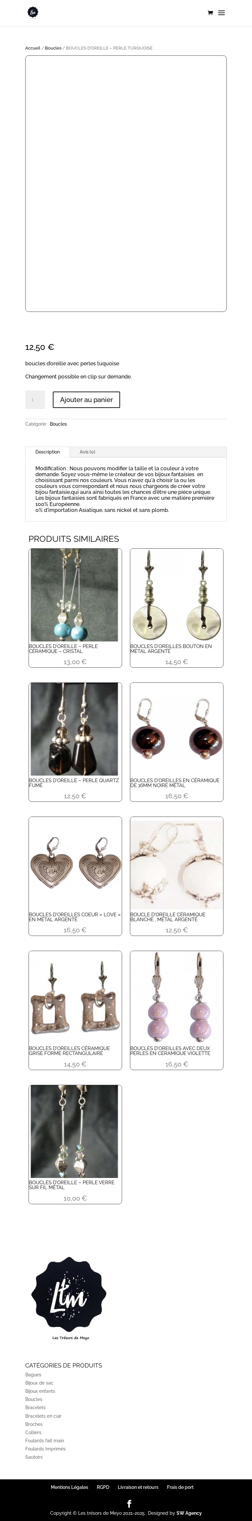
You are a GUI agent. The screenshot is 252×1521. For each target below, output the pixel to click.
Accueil (32, 48)
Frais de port (180, 1487)
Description (47, 452)
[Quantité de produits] (35, 400)
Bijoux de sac (39, 1383)
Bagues (33, 1374)
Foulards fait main (44, 1440)
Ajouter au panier (86, 400)
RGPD (103, 1487)
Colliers (33, 1432)
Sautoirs (34, 1457)
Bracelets (35, 1407)
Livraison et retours (138, 1487)
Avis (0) (87, 452)
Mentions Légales (69, 1487)
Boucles (53, 48)
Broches (34, 1424)
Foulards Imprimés (45, 1448)
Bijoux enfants (40, 1391)
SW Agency (189, 1513)
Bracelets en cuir (43, 1416)
